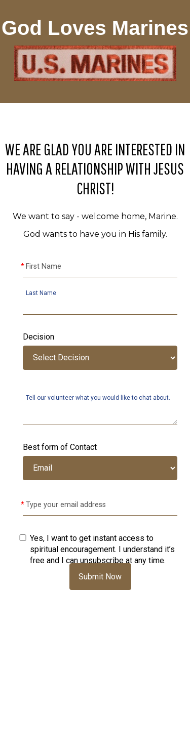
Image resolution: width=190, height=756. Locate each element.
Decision (38, 337)
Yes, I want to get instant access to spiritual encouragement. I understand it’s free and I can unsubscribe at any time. (102, 549)
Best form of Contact (60, 447)
